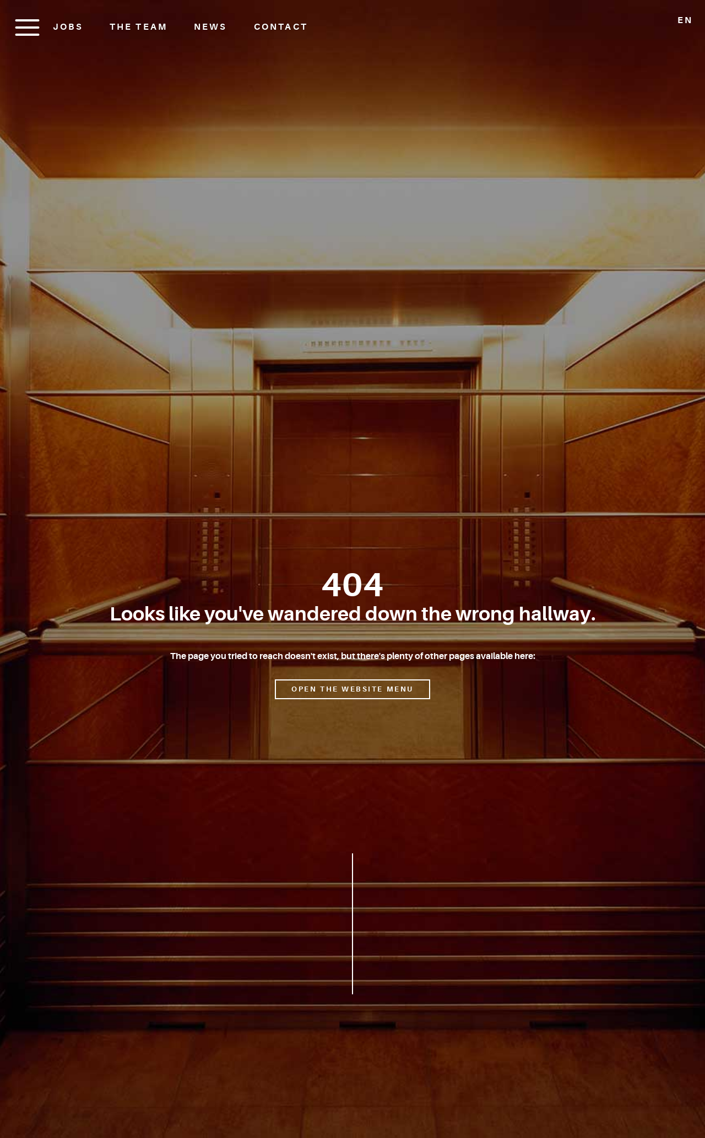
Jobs (68, 27)
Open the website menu (352, 689)
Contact (281, 27)
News (210, 27)
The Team (138, 27)
